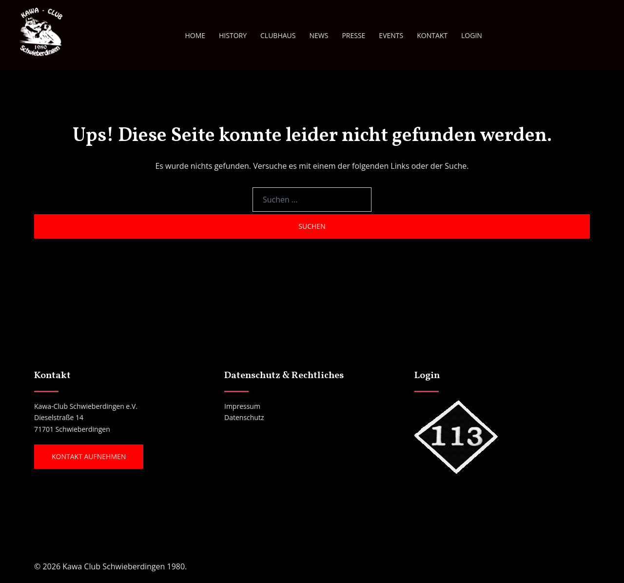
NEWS (318, 35)
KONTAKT (432, 35)
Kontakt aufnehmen (89, 456)
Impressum (242, 406)
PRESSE (353, 35)
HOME (195, 35)
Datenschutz (244, 417)
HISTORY (233, 35)
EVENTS (391, 35)
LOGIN (471, 35)
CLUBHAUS (277, 35)
